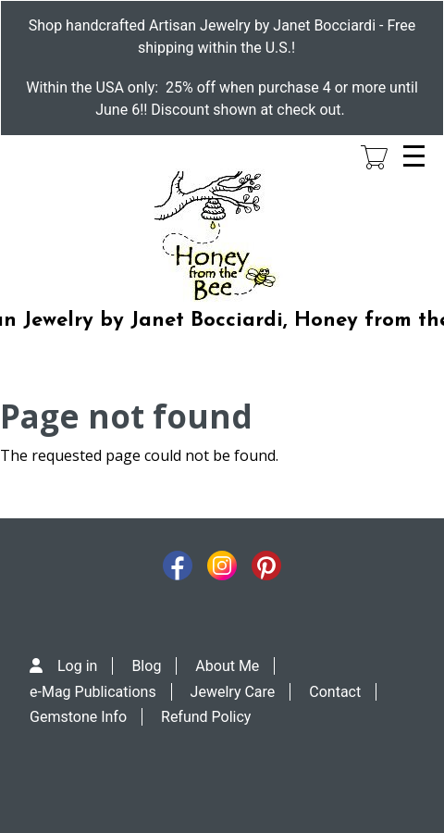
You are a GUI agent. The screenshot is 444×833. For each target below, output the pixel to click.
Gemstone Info (78, 717)
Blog (146, 666)
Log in (77, 666)
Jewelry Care (233, 692)
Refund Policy (206, 717)
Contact (335, 692)
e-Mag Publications (93, 692)
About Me (227, 666)
